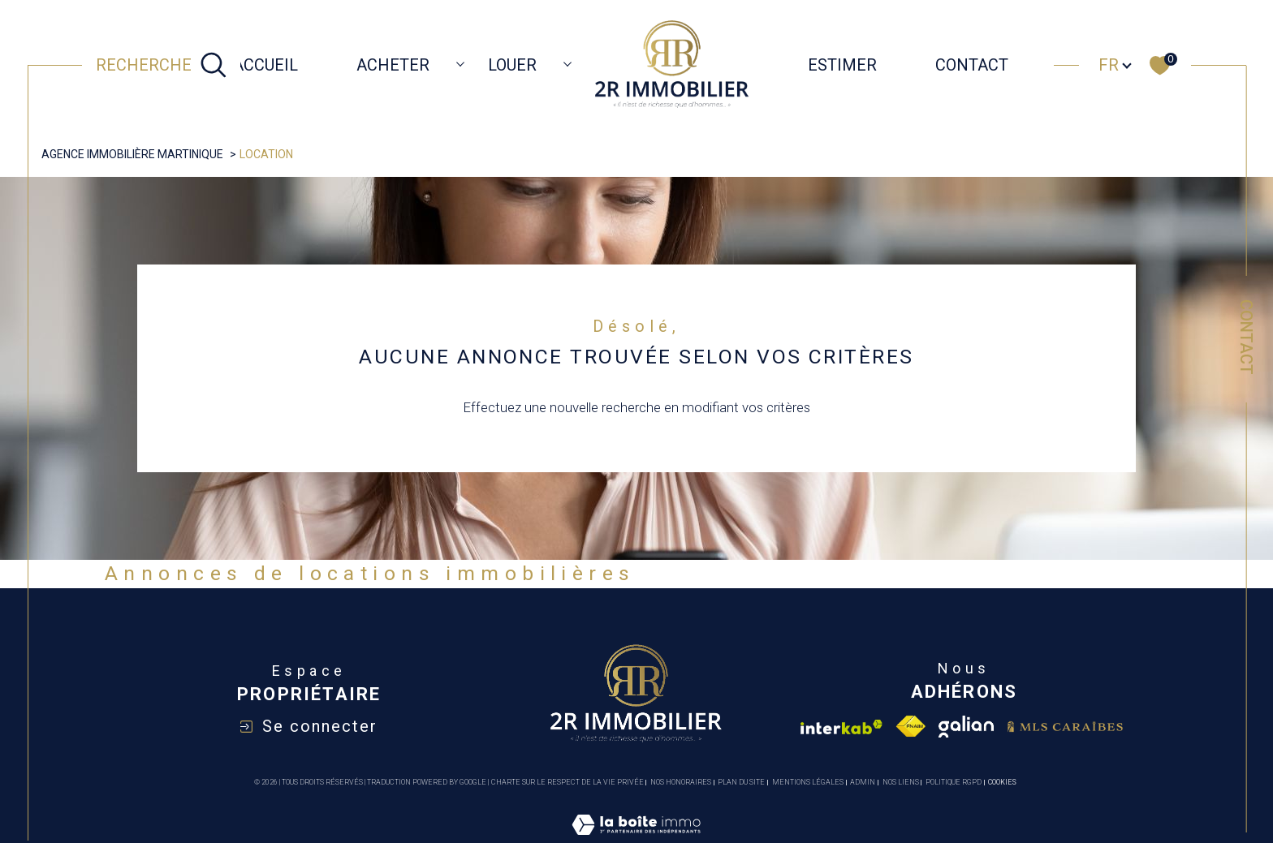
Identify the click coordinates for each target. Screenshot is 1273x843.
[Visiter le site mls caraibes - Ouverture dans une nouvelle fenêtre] (1065, 727)
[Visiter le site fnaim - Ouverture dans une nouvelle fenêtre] (910, 726)
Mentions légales (808, 782)
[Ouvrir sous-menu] (460, 63)
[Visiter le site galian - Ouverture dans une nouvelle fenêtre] (967, 727)
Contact (1246, 337)
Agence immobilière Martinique (132, 154)
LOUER (512, 65)
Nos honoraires (680, 782)
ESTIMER (842, 65)
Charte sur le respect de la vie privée (567, 782)
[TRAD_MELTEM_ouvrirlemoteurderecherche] (161, 65)
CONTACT (971, 65)
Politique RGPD (954, 782)
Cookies (1002, 782)
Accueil (265, 65)
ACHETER (392, 65)
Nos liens (900, 782)
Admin (862, 782)
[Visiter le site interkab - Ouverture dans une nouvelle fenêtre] (841, 727)
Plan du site (741, 782)
